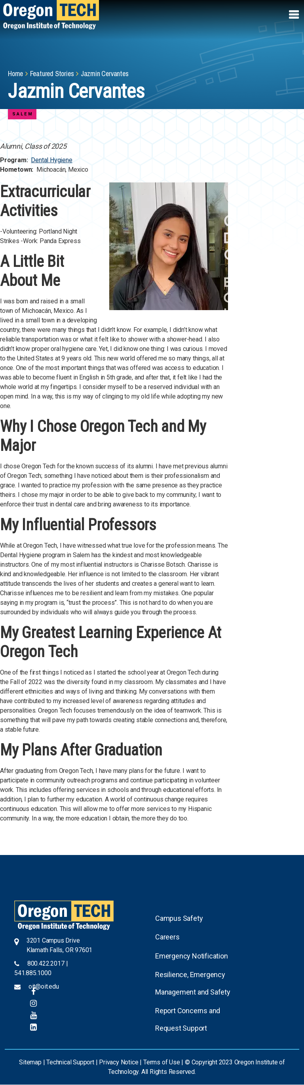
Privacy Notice (118, 1062)
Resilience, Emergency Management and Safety (192, 983)
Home (15, 74)
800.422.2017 (46, 963)
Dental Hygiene (51, 160)
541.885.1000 (32, 973)
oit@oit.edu (43, 986)
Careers (167, 937)
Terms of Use (161, 1062)
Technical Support (70, 1062)
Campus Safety (179, 918)
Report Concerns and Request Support (187, 1019)
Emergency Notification (191, 956)
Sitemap (30, 1062)
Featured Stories (52, 74)
